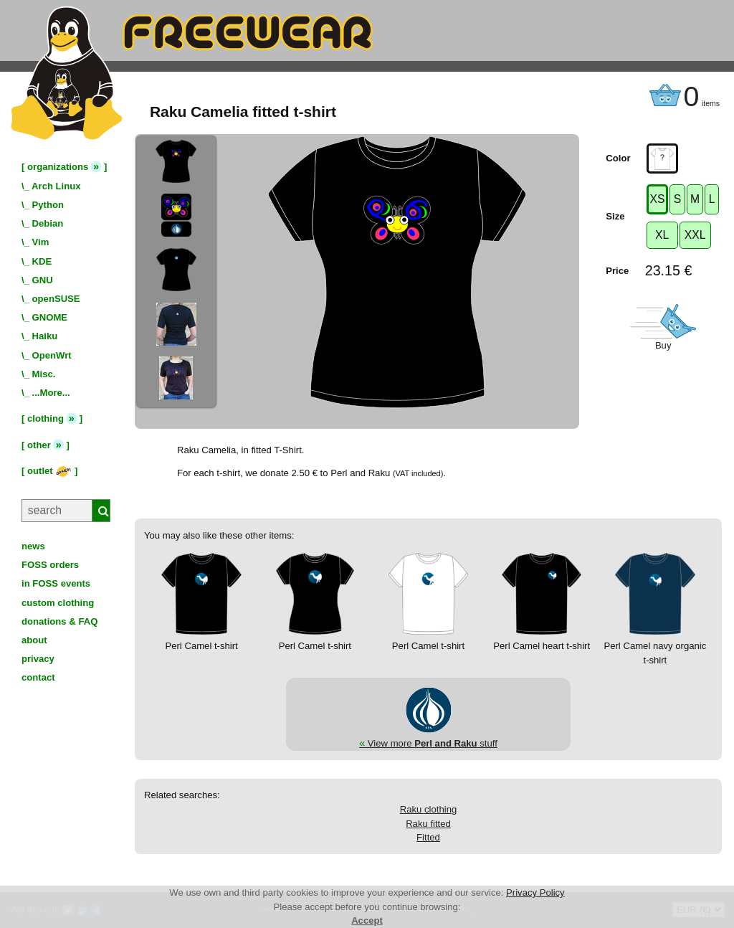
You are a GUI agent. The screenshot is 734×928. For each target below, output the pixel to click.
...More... (51, 392)
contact (38, 677)
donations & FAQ (59, 621)
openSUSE (56, 298)
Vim (40, 242)
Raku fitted (428, 823)
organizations (57, 166)
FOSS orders (50, 564)
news (33, 546)
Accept (367, 920)
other (39, 445)
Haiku (45, 336)
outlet (49, 470)
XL (662, 235)
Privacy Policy (535, 892)
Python (48, 204)
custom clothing (58, 602)
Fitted (428, 837)
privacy (38, 658)
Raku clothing (428, 809)
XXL (695, 235)
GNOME (50, 317)
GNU (42, 280)
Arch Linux (56, 186)
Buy (663, 345)
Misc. (44, 374)
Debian (48, 223)
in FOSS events (56, 583)
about (34, 640)
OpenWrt (52, 355)
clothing (45, 418)
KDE (42, 261)
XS (657, 199)
